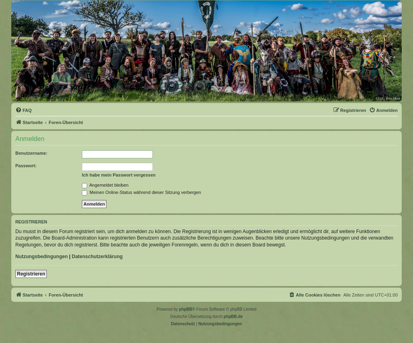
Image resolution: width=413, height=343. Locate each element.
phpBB (185, 309)
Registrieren (31, 274)
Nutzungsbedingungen (41, 256)
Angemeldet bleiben (105, 185)
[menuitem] (23, 110)
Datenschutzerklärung (97, 256)
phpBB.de (233, 316)
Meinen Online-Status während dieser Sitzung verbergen (141, 192)
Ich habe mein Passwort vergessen (119, 175)
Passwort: (26, 165)
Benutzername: (31, 153)
